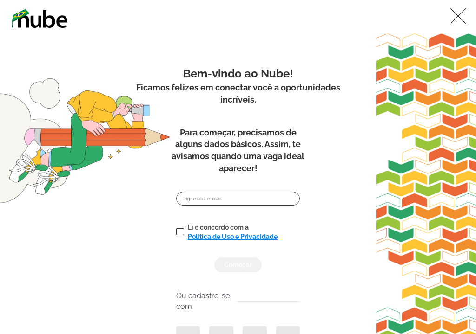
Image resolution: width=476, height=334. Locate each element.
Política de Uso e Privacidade (233, 236)
